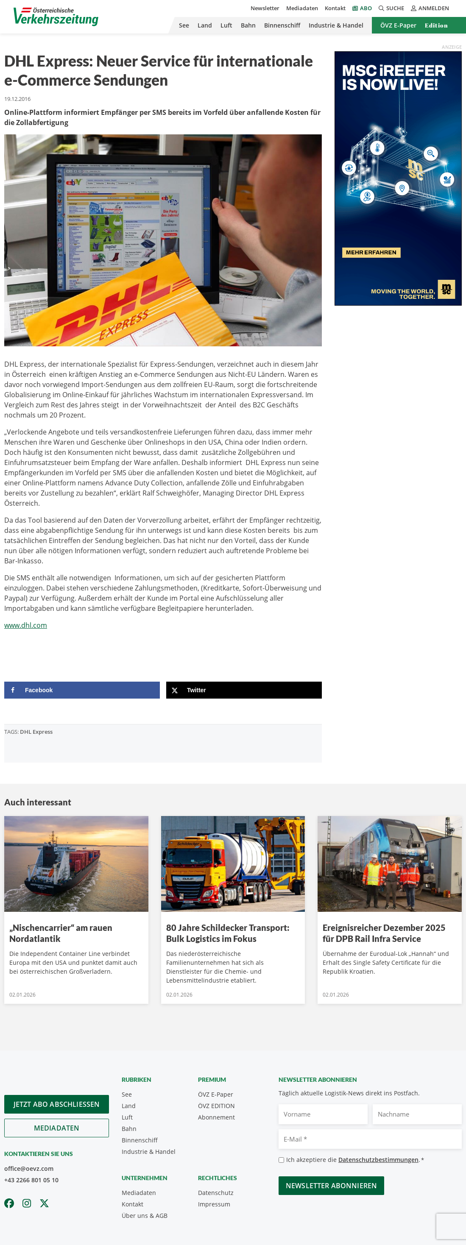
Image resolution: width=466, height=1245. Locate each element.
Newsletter (265, 8)
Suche (391, 8)
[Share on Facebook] (82, 690)
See (184, 25)
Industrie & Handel (336, 25)
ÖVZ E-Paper (398, 25)
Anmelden (430, 8)
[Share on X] (244, 690)
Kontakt (335, 8)
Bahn (248, 25)
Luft (226, 25)
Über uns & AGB (144, 1216)
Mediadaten (302, 8)
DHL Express (36, 731)
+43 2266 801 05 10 (31, 1180)
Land (205, 25)
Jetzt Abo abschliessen (57, 1104)
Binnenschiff (282, 25)
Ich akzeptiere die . (355, 1160)
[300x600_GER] (398, 177)
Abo (366, 8)
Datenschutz (216, 1193)
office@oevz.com (28, 1168)
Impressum (214, 1204)
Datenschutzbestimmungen (378, 1160)
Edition (436, 25)
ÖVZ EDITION (216, 1106)
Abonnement (216, 1117)
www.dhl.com (25, 625)
